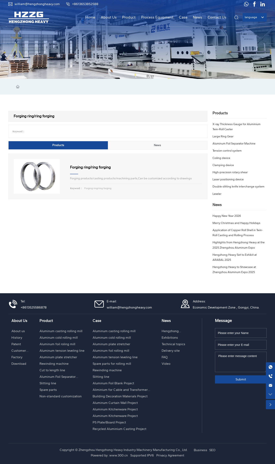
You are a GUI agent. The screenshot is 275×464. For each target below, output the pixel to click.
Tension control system (227, 150)
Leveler (217, 194)
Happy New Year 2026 (227, 216)
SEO (212, 450)
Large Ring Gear (223, 136)
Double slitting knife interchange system (238, 186)
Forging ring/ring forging (90, 167)
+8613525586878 (34, 307)
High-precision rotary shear (230, 172)
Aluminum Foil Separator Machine (234, 143)
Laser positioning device (228, 179)
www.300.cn (119, 455)
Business (200, 450)
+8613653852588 (82, 4)
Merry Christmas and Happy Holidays (236, 223)
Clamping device (223, 165)
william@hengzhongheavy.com (34, 4)
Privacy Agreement (170, 455)
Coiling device (221, 158)
